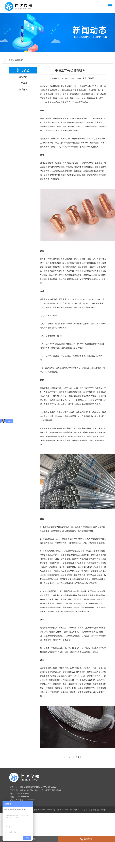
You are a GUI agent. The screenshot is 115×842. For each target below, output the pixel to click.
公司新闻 (24, 80)
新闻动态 (20, 63)
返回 (77, 793)
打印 (68, 793)
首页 (11, 63)
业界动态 (24, 86)
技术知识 (24, 92)
